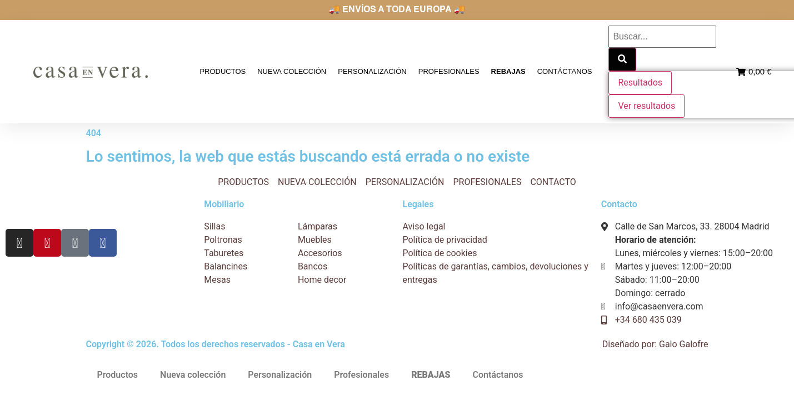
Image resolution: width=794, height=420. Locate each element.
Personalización (372, 71)
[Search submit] (622, 59)
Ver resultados (646, 106)
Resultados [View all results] (640, 82)
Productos (224, 71)
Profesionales (449, 71)
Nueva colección (292, 71)
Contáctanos (564, 71)
